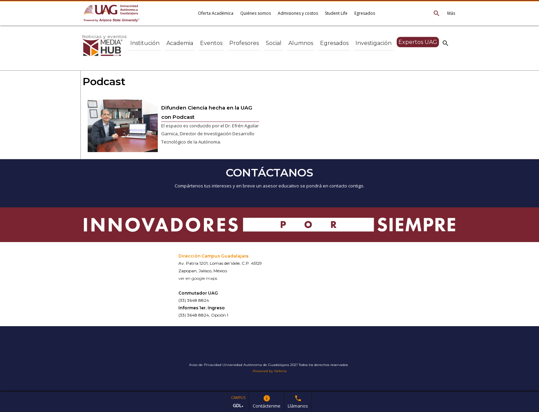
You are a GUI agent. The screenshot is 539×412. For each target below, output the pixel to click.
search (445, 43)
